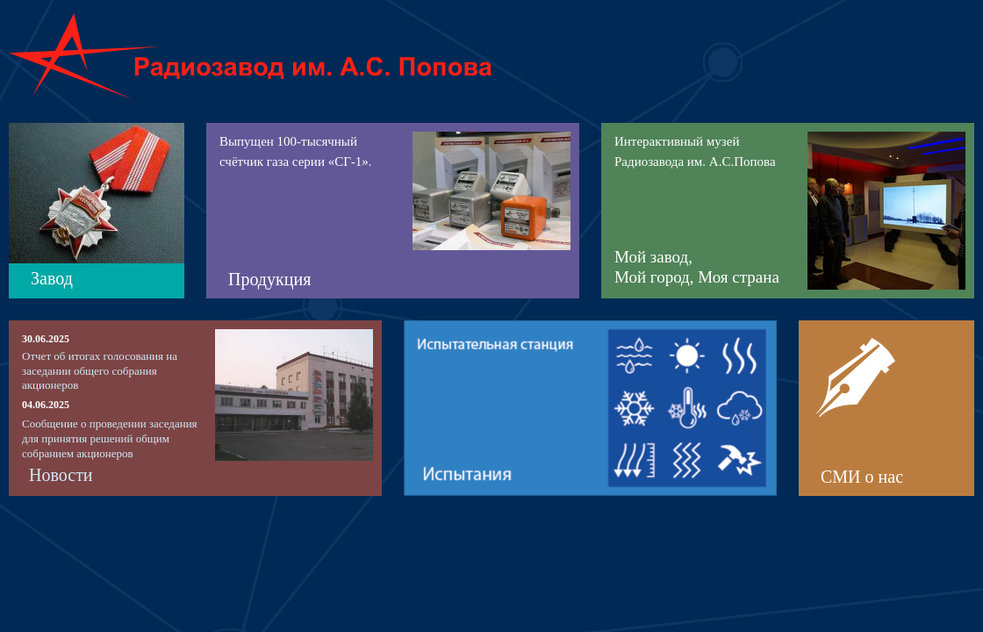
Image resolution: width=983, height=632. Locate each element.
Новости (61, 475)
